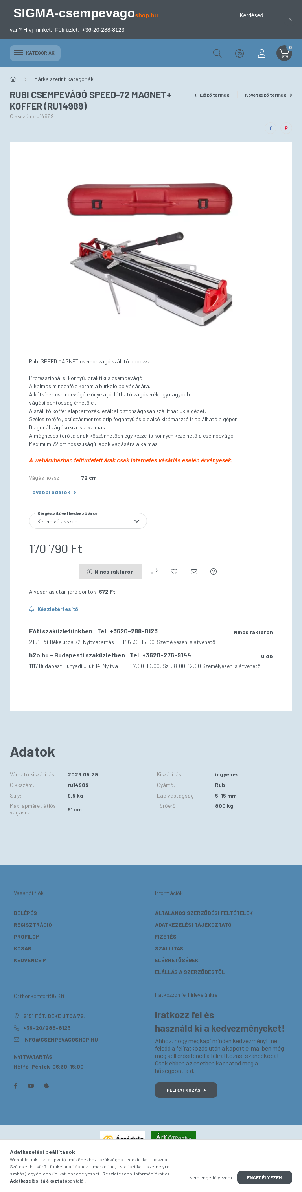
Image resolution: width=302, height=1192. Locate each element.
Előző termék (212, 94)
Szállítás (169, 948)
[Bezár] (290, 20)
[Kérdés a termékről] (213, 571)
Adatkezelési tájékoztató (193, 924)
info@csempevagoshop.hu (60, 1039)
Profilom (27, 936)
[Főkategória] (13, 79)
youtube (31, 1086)
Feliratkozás (186, 1090)
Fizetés (166, 936)
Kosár (22, 948)
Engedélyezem (264, 1177)
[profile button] (261, 53)
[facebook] (270, 128)
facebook (15, 1086)
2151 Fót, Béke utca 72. (54, 1015)
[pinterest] (286, 128)
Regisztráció (33, 924)
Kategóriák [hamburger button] (35, 52)
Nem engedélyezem (210, 1177)
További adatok (52, 492)
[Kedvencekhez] (174, 571)
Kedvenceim (30, 960)
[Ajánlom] (194, 571)
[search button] (217, 53)
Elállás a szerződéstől (190, 971)
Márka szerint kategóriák (64, 78)
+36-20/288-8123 (47, 1027)
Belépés (25, 913)
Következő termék (268, 94)
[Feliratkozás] (53, 608)
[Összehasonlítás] (154, 571)
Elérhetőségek (177, 960)
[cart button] (284, 53)
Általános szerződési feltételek (204, 913)
